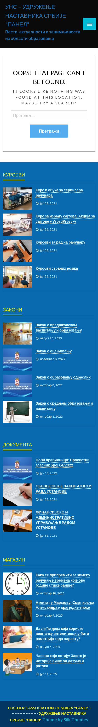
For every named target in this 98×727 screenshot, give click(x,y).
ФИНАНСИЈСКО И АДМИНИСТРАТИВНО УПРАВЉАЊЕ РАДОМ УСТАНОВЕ (55, 520)
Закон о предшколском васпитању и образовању (59, 327)
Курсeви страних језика (57, 268)
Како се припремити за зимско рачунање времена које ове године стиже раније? (63, 580)
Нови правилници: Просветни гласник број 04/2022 (63, 462)
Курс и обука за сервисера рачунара (59, 192)
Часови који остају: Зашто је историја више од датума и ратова (61, 660)
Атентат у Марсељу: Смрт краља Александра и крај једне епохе (65, 605)
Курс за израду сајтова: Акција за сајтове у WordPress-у (65, 218)
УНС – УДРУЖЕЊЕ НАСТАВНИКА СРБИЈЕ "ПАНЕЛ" (35, 15)
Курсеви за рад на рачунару (60, 242)
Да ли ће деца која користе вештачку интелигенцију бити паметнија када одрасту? (62, 633)
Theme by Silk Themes (65, 719)
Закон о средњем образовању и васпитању (64, 406)
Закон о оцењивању (54, 351)
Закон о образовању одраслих (63, 377)
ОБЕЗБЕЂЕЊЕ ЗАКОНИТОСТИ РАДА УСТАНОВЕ (63, 488)
